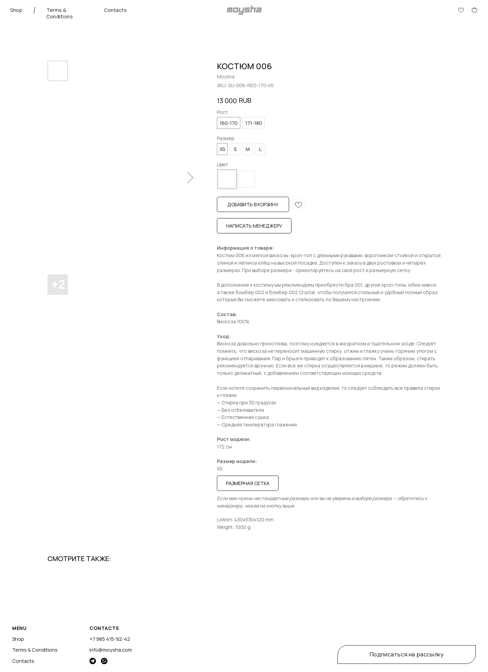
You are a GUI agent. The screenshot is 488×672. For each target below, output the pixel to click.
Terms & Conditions (59, 13)
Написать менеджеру (254, 226)
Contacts (115, 10)
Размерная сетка (247, 483)
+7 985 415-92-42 (109, 639)
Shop (16, 10)
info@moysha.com (110, 650)
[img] (92, 661)
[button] (407, 654)
